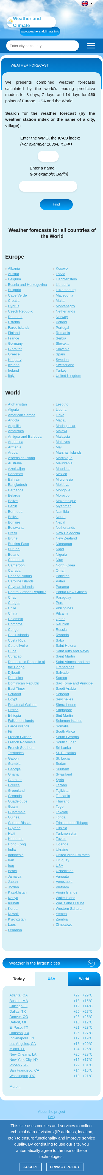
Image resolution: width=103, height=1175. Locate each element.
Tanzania (63, 796)
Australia (15, 463)
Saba (60, 640)
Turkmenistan (66, 833)
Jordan (13, 887)
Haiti (11, 833)
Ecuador (14, 694)
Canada (14, 570)
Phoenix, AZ (19, 1065)
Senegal (62, 694)
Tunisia (61, 828)
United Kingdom (68, 376)
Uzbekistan (64, 871)
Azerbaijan (16, 469)
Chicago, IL (18, 1006)
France (13, 338)
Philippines (64, 608)
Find (56, 204)
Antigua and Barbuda (24, 436)
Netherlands (65, 311)
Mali (59, 447)
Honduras (15, 839)
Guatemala (17, 812)
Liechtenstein (66, 279)
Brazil (12, 533)
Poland (61, 322)
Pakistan (62, 576)
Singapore (64, 710)
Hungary (14, 360)
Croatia (14, 300)
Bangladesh (17, 485)
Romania (63, 333)
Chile (12, 608)
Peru (59, 603)
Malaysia (63, 436)
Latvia (60, 274)
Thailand (62, 801)
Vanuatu (62, 876)
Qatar (60, 619)
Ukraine (62, 849)
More (13, 1086)
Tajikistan (63, 790)
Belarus (14, 495)
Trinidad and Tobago (72, 823)
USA (59, 866)
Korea (13, 908)
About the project (51, 1112)
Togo (59, 806)
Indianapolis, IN (21, 1038)
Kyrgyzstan (17, 919)
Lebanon (15, 930)
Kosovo (62, 268)
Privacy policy (65, 1167)
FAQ (51, 1117)
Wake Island (65, 898)
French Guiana (20, 737)
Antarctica (16, 431)
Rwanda (62, 635)
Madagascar (66, 426)
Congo (13, 630)
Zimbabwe (64, 924)
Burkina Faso (18, 544)
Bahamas (15, 474)
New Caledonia (68, 533)
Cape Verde (17, 295)
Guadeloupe (17, 801)
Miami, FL (17, 1049)
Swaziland (64, 774)
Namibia (62, 512)
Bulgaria (14, 290)
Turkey (61, 370)
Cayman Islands (21, 587)
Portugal (62, 327)
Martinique (64, 458)
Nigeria (61, 554)
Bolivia (13, 517)
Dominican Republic (24, 683)
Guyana (14, 828)
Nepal (60, 522)
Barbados (15, 490)
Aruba (13, 452)
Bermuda (15, 512)
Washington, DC (22, 1076)
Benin (12, 506)
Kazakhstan (17, 892)
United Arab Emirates (73, 855)
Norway (62, 317)
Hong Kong (17, 844)
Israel (12, 871)
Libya (60, 415)
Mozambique (66, 501)
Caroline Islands (21, 581)
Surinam (62, 769)
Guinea (14, 817)
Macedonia (64, 295)
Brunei (13, 538)
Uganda (62, 844)
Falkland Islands (21, 721)
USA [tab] (51, 979)
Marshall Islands (69, 452)
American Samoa (21, 415)
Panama (62, 587)
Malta (60, 300)
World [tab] (84, 979)
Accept (30, 1167)
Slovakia (62, 343)
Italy (11, 376)
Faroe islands (18, 327)
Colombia (15, 619)
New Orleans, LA (22, 1054)
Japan (13, 882)
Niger (60, 549)
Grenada (15, 796)
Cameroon (16, 565)
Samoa (61, 678)
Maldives (63, 442)
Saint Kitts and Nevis (72, 651)
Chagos (14, 603)
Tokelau (62, 812)
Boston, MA (18, 1001)
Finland (14, 333)
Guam (13, 806)
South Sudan (66, 742)
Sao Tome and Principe (74, 683)
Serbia (61, 338)
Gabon (13, 758)
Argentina (15, 442)
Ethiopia (14, 715)
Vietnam (62, 887)
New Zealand (66, 538)
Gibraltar (15, 349)
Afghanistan (17, 404)
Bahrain (14, 479)
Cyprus (13, 306)
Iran (11, 860)
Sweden (62, 360)
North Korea (65, 565)
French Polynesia (21, 742)
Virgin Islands (66, 892)
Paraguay (63, 597)
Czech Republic (20, 311)
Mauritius (63, 469)
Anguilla (14, 426)
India (12, 849)
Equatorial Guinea (22, 705)
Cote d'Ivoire (18, 645)
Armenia (14, 447)
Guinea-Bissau (19, 823)
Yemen (61, 914)
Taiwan (61, 785)
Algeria (13, 409)
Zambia (62, 919)
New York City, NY (23, 1060)
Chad (12, 597)
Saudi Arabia (66, 688)
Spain (60, 354)
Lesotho (62, 404)
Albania (14, 268)
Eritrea (13, 710)
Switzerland (65, 365)
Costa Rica (17, 640)
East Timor (16, 688)
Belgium (14, 279)
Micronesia (64, 479)
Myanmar (63, 506)
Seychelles (64, 699)
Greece (14, 354)
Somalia (62, 726)
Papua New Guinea (71, 592)
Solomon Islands (69, 721)
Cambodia (16, 560)
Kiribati (13, 903)
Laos (12, 924)
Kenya (13, 898)
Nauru (60, 517)
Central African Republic (27, 592)
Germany (15, 343)
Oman (60, 570)
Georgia (14, 769)
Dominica (15, 678)
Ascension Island (21, 458)
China (12, 613)
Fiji (10, 731)
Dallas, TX (17, 1011)
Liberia (61, 409)
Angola (13, 420)
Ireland (13, 370)
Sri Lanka (63, 748)
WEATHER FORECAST (30, 65)
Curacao (14, 656)
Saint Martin (65, 656)
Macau (61, 420)
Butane (13, 554)
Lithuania (63, 285)
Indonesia (15, 855)
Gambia (14, 764)
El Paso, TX (18, 1027)
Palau (60, 581)
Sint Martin (64, 715)
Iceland (14, 365)
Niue (59, 560)
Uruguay (62, 860)
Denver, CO (18, 1017)
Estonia (14, 322)
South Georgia (67, 737)
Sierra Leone (66, 705)
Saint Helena (66, 645)
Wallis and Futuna (70, 903)
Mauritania (64, 463)
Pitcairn (62, 613)
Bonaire (14, 522)
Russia (61, 630)
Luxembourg (66, 290)
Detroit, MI (17, 1022)
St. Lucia (63, 758)
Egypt (12, 699)
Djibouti (14, 672)
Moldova (62, 485)
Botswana (16, 527)
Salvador (63, 672)
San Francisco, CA (24, 1070)
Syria (60, 780)
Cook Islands (18, 635)
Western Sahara (69, 908)
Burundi (14, 549)
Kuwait (13, 914)
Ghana (13, 774)
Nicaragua (64, 544)
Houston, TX (19, 1033)
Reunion (62, 624)
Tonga (60, 817)
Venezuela (64, 882)
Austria (13, 274)
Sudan (61, 764)
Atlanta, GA (18, 995)
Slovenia (62, 349)
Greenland (16, 790)
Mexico (61, 474)
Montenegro (65, 306)
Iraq (11, 866)
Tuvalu (61, 839)
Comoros (15, 624)
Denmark (15, 317)
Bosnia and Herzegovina (27, 285)
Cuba (12, 651)
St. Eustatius (66, 753)
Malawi (61, 431)
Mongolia (63, 490)
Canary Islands (20, 576)
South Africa (65, 731)
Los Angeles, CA (22, 1044)
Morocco (62, 495)
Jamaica (14, 876)
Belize (13, 501)
